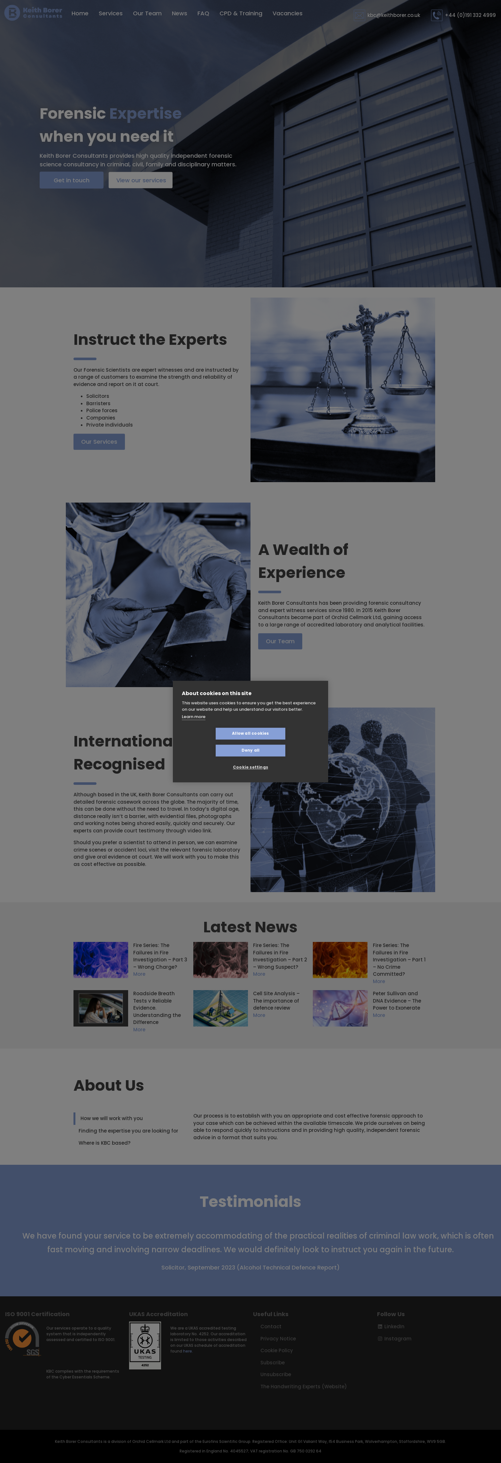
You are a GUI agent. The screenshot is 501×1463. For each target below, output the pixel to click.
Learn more (193, 725)
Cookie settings (250, 759)
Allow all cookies (212, 742)
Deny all (289, 742)
